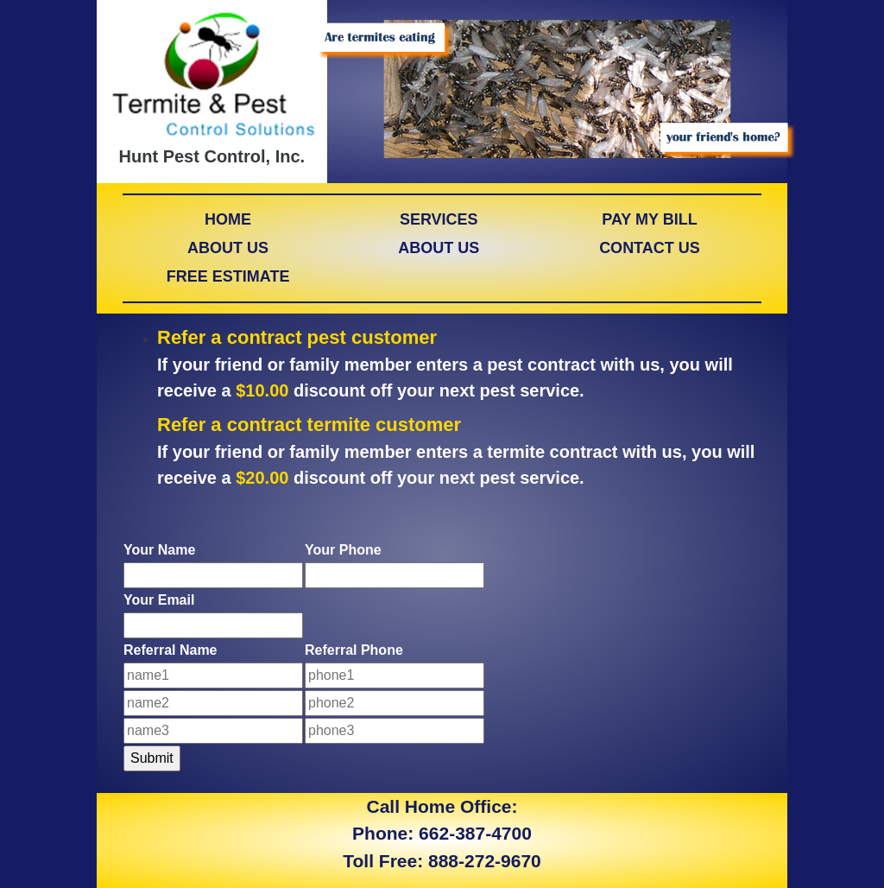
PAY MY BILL (649, 219)
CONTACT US (649, 248)
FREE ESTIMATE (228, 276)
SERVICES (439, 219)
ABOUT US (227, 248)
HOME (228, 219)
